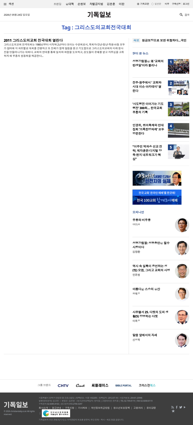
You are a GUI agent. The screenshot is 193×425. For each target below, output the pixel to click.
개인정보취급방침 (100, 408)
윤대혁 (70, 4)
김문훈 (111, 4)
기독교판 (144, 3)
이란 (121, 4)
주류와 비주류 (141, 220)
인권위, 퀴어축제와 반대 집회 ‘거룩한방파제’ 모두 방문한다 (148, 129)
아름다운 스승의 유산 (146, 289)
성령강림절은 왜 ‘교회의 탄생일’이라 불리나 (148, 63)
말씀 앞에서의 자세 (144, 335)
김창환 (136, 252)
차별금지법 (96, 4)
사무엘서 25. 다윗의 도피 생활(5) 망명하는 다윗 (150, 314)
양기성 (136, 224)
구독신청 (176, 3)
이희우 (136, 321)
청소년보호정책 (121, 408)
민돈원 (136, 275)
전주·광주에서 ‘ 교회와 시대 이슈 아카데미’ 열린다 (146, 86)
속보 (136, 40)
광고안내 (56, 408)
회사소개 (43, 408)
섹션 (9, 4)
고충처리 (138, 408)
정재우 (136, 293)
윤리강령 (151, 408)
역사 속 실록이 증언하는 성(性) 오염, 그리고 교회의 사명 (151, 268)
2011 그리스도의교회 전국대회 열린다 (33, 40)
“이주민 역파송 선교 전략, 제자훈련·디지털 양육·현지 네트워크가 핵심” (147, 152)
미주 (167, 3)
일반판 (158, 3)
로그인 (186, 3)
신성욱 (136, 340)
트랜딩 (57, 4)
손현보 (81, 4)
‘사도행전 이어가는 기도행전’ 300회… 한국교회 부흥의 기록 (148, 108)
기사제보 (82, 408)
